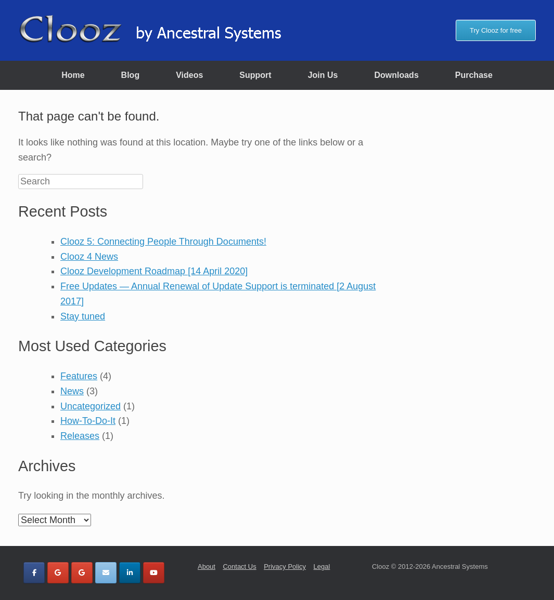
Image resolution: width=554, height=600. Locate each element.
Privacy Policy (285, 566)
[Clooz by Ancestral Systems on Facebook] (34, 572)
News (72, 391)
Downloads (396, 75)
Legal (322, 566)
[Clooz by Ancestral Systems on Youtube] (153, 572)
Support (255, 75)
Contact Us (239, 566)
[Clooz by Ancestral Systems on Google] (58, 572)
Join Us (323, 75)
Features (78, 376)
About (206, 566)
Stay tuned (82, 316)
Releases (79, 436)
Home (72, 75)
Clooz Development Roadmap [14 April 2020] (154, 271)
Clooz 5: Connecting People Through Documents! (163, 241)
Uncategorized (90, 406)
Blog (130, 75)
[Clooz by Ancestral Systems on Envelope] (106, 572)
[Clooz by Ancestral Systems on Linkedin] (129, 572)
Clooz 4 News (89, 256)
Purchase (474, 75)
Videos (189, 75)
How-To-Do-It (87, 421)
